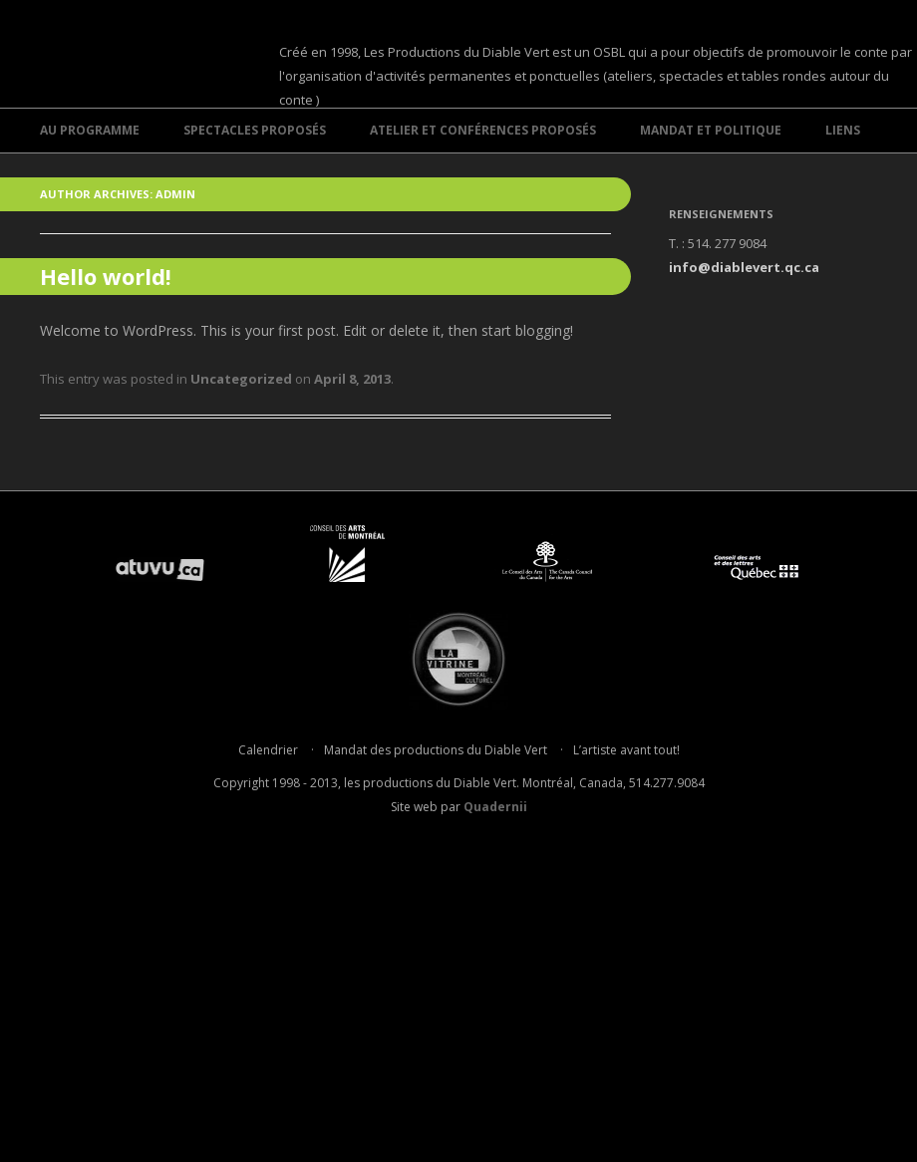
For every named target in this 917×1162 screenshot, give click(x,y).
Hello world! (105, 276)
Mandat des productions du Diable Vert (435, 749)
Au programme (90, 130)
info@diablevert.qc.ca (744, 267)
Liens (842, 130)
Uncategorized (241, 379)
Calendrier (268, 749)
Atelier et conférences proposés (483, 130)
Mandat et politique (710, 130)
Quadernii (495, 806)
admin (175, 193)
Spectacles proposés (254, 130)
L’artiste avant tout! (626, 749)
